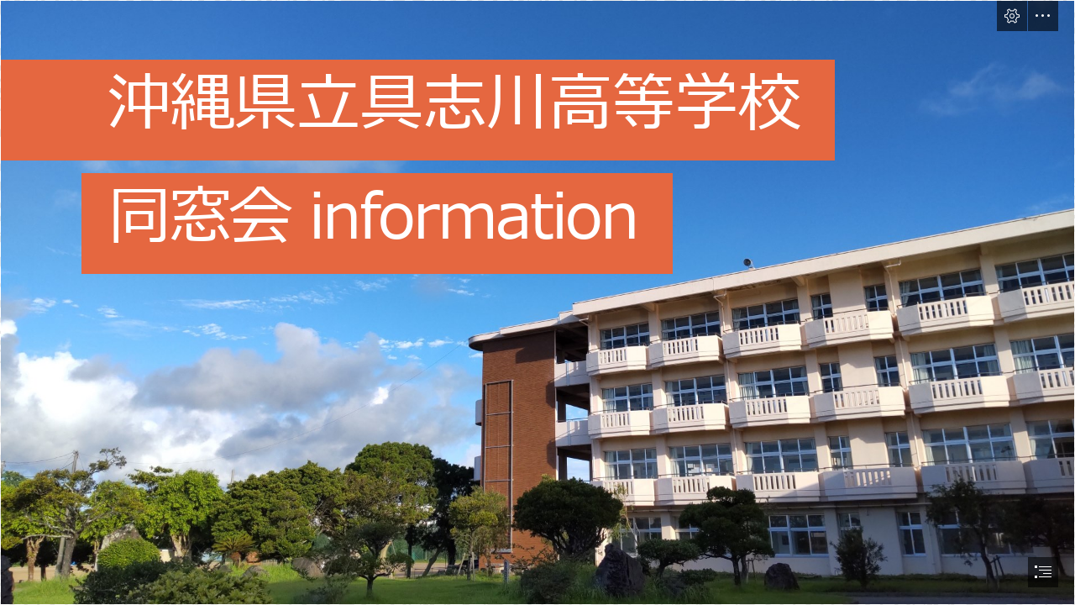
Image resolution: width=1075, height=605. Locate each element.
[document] (537, 302)
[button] (1012, 16)
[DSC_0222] (537, 302)
